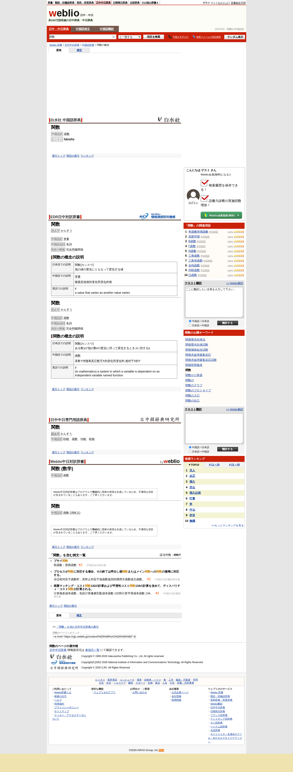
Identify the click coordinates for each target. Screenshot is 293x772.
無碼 (192, 520)
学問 (195, 680)
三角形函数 (195, 260)
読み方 (55, 433)
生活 (108, 683)
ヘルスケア (120, 683)
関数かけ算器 (193, 375)
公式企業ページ (180, 692)
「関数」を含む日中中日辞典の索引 (77, 626)
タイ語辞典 (216, 722)
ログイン (222, 2)
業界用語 (112, 680)
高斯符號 (194, 236)
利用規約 (59, 703)
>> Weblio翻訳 (234, 283)
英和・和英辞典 (85, 2)
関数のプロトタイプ (198, 390)
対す (143, 348)
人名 (164, 683)
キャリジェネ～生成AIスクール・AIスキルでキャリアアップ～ (225, 738)
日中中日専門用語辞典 (68, 420)
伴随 (85, 360)
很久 (192, 481)
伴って (113, 348)
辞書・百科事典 (185, 683)
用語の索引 (73, 155)
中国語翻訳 (107, 29)
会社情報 (176, 696)
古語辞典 (135, 2)
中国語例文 (83, 29)
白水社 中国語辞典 (65, 120)
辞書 (50, 2)
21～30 (234, 464)
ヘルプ (58, 700)
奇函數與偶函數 (198, 231)
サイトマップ (61, 711)
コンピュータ (127, 680)
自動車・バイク (152, 680)
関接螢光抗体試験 (196, 344)
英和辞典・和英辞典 (221, 700)
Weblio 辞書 (55, 45)
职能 (66, 439)
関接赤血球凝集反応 (198, 354)
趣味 (130, 683)
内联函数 (194, 270)
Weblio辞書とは (62, 692)
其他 (83, 282)
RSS (161, 750)
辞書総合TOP (238, 2)
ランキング (87, 155)
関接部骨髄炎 (193, 365)
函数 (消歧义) (71, 512)
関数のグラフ (193, 385)
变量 (66, 239)
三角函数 (194, 255)
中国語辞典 (88, 45)
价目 (192, 515)
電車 (139, 680)
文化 (101, 683)
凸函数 (192, 275)
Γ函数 (192, 246)
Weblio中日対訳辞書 (67, 462)
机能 (92, 439)
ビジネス (100, 680)
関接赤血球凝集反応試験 (201, 359)
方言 (172, 683)
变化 (95, 282)
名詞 (69, 244)
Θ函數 (192, 251)
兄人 (192, 470)
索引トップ (58, 155)
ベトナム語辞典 (218, 726)
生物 (150, 683)
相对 (128, 360)
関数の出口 (192, 400)
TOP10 (193, 464)
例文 (79, 50)
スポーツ (140, 683)
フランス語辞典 (218, 715)
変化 (89, 269)
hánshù (69, 139)
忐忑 (192, 475)
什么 (192, 509)
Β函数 (192, 241)
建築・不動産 (183, 680)
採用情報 (176, 700)
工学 (170, 680)
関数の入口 (192, 395)
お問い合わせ (139, 692)
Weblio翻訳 (216, 703)
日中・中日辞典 (59, 29)
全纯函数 (194, 265)
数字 (100, 360)
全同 (72, 249)
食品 (157, 683)
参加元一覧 (92, 650)
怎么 (192, 487)
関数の (189, 380)
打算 (192, 498)
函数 (67, 134)
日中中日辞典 (103, 2)
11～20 (214, 464)
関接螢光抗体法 (195, 339)
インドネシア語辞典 (221, 718)
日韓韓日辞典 (120, 2)
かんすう (66, 230)
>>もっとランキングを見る (228, 525)
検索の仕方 (60, 696)
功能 (83, 439)
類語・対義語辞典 (64, 2)
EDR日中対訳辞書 (65, 217)
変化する (114, 269)
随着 (78, 282)
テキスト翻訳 (193, 283)
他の (78, 269)
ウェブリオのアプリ (105, 692)
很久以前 (195, 492)
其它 (94, 360)
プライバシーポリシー (66, 707)
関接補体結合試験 (196, 349)
